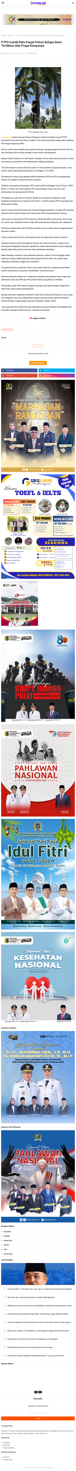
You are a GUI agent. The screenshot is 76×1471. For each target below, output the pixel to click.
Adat (5, 1249)
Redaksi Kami (8, 1460)
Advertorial (8, 1254)
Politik (34, 53)
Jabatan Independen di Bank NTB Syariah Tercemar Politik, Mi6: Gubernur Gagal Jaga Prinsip (40, 1322)
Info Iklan (6, 1457)
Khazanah (7, 1232)
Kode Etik (6, 1445)
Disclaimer (6, 1443)
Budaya (6, 1245)
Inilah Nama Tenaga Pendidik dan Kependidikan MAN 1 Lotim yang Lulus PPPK (35, 1356)
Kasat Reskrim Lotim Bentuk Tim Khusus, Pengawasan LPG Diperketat (32, 1339)
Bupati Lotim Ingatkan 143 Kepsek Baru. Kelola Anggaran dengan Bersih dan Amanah (38, 1331)
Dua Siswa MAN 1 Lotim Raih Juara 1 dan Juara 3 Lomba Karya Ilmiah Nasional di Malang (39, 1289)
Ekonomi (7, 1236)
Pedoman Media (9, 1448)
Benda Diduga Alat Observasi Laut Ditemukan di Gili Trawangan (30, 1347)
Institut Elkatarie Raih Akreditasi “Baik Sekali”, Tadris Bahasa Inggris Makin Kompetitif (37, 1314)
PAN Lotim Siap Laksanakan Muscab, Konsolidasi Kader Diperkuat (31, 1297)
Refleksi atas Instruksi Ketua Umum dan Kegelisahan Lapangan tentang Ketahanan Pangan (40, 1306)
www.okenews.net (34, 1467)
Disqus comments (38, 363)
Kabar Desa (8, 1240)
